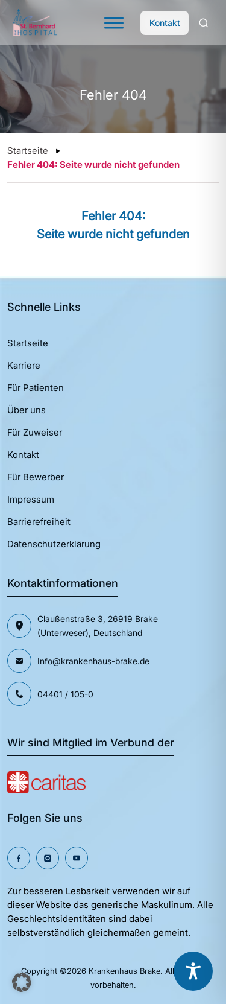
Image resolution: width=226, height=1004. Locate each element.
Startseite (27, 150)
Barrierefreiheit (39, 521)
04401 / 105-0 (65, 694)
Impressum (30, 499)
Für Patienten (35, 387)
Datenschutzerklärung (54, 544)
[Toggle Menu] (114, 22)
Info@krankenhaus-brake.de (93, 661)
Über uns (26, 410)
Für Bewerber (35, 477)
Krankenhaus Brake (124, 971)
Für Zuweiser (34, 432)
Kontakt (164, 22)
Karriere (23, 365)
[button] (21, 982)
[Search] (204, 23)
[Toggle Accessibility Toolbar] (193, 971)
